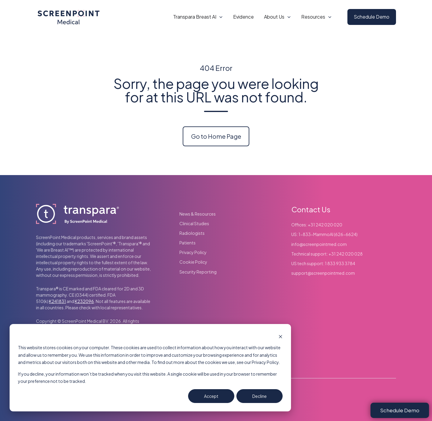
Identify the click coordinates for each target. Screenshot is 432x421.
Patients (187, 242)
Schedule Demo (371, 17)
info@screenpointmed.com (319, 244)
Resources (313, 17)
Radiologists (192, 233)
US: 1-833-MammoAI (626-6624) (324, 234)
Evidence (243, 17)
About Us (274, 17)
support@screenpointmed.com (323, 273)
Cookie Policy (193, 262)
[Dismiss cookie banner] (280, 336)
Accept (211, 396)
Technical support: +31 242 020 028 (327, 253)
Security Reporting (198, 271)
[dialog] (150, 367)
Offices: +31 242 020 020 (316, 224)
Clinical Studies (194, 223)
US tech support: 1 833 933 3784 (323, 263)
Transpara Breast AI (194, 17)
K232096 (84, 301)
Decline (259, 396)
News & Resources (197, 214)
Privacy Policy (193, 252)
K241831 (57, 301)
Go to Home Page (216, 136)
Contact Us (310, 209)
